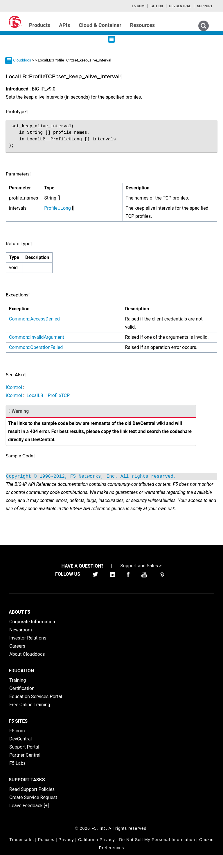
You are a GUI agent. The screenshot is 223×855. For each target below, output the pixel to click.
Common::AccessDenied (34, 319)
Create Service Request (33, 797)
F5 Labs (17, 763)
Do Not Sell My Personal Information (157, 839)
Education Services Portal (35, 696)
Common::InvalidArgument (36, 337)
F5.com (138, 6)
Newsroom (20, 630)
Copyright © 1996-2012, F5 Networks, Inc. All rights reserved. (91, 476)
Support (205, 6)
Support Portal (24, 747)
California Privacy (96, 839)
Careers (17, 646)
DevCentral (20, 739)
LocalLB (34, 395)
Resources (142, 25)
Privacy (66, 839)
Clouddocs (22, 60)
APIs (64, 25)
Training (17, 680)
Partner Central (24, 755)
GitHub (156, 6)
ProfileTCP (59, 395)
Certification (22, 688)
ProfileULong (57, 208)
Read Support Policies (32, 789)
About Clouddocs (27, 654)
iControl (14, 387)
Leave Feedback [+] (29, 805)
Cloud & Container (100, 25)
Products (39, 25)
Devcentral (180, 6)
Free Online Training (29, 704)
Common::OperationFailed (36, 347)
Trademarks (21, 839)
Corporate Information (32, 621)
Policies (46, 839)
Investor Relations (27, 638)
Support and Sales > (140, 565)
